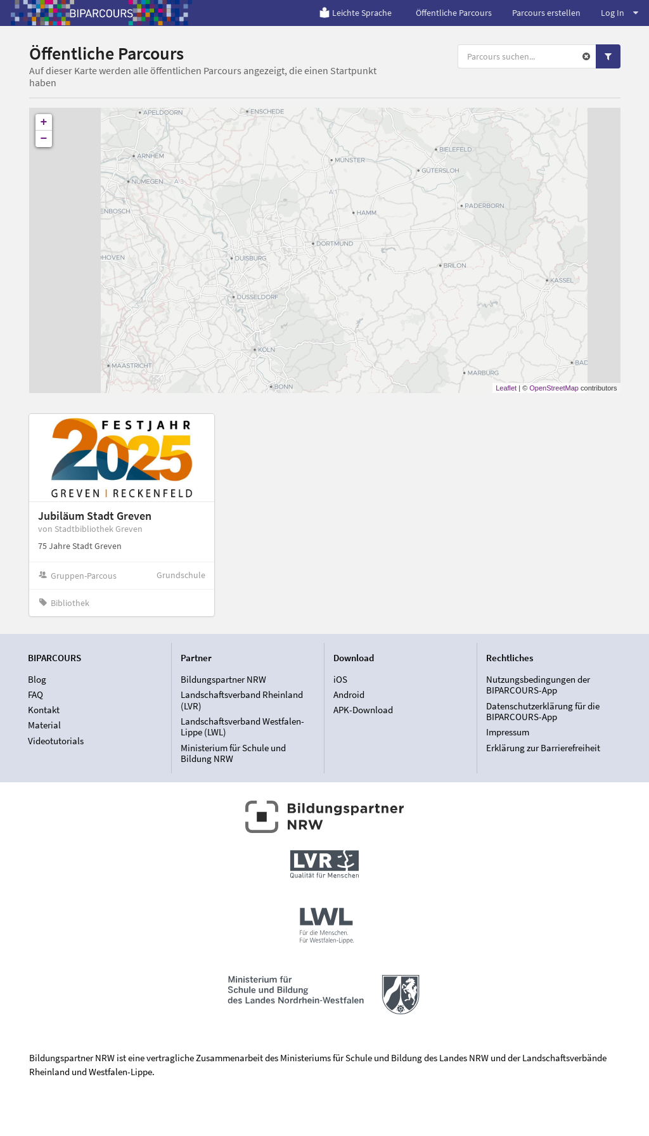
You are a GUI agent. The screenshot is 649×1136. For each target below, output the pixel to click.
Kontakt (44, 710)
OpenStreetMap (554, 388)
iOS (340, 679)
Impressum (507, 732)
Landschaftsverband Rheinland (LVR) (242, 700)
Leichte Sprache (355, 12)
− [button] (44, 138)
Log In (619, 12)
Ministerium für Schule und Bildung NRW (233, 753)
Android (348, 694)
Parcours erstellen (546, 12)
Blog (37, 679)
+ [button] (44, 122)
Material (44, 725)
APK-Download (363, 710)
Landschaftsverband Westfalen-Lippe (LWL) (242, 727)
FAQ (35, 694)
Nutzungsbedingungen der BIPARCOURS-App (538, 685)
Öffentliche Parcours (454, 12)
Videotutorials (56, 741)
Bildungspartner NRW (223, 679)
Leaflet (506, 388)
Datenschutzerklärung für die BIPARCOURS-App (543, 711)
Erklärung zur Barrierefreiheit (543, 748)
